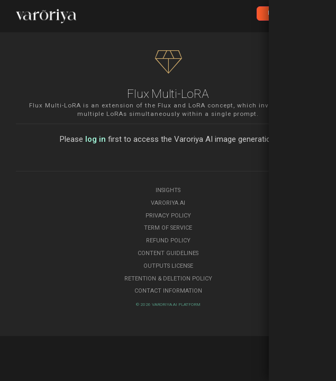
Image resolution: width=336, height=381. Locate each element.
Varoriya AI (168, 202)
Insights (168, 190)
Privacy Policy (168, 215)
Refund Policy (168, 240)
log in (95, 139)
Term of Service (168, 227)
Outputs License (168, 265)
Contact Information (168, 290)
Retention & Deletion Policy (168, 278)
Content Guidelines (168, 253)
